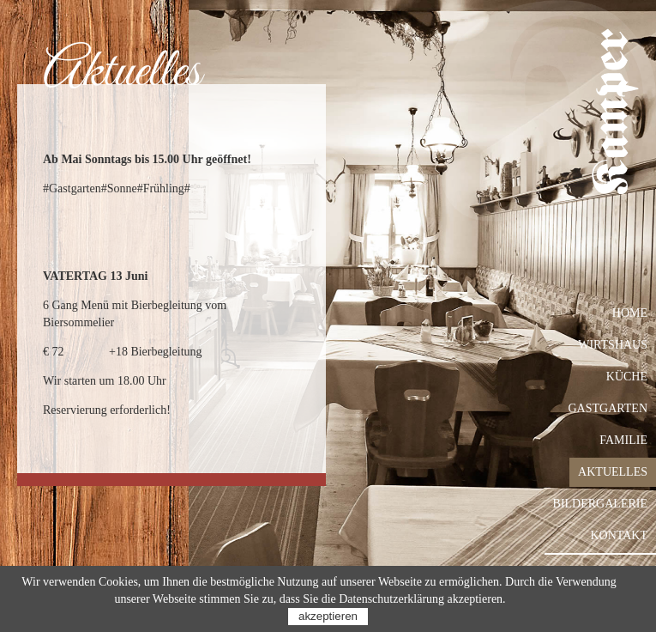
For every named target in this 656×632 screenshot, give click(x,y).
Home (629, 313)
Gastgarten (608, 408)
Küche (626, 376)
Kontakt (618, 535)
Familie (623, 440)
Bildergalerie (600, 503)
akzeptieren (328, 616)
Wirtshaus (612, 344)
